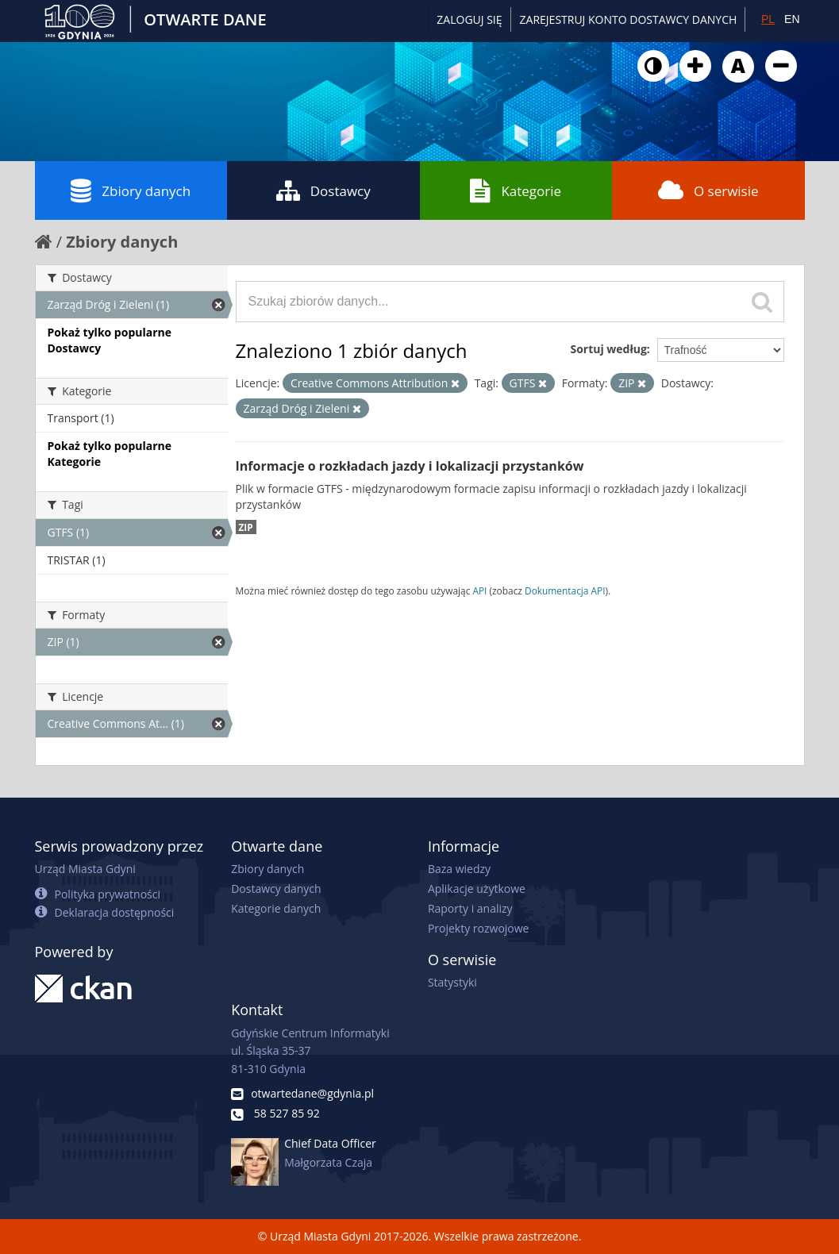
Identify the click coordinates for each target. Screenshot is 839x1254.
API (479, 590)
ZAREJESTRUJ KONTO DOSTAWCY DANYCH (628, 19)
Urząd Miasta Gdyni (85, 868)
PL (768, 19)
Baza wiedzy (459, 868)
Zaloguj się (469, 19)
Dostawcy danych (276, 888)
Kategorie (515, 190)
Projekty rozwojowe (478, 928)
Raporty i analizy (470, 908)
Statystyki (452, 982)
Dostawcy (323, 190)
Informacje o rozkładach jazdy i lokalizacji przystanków (410, 466)
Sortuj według (608, 348)
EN (791, 19)
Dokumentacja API (565, 590)
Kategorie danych (276, 908)
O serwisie (708, 190)
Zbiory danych (131, 190)
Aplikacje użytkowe (476, 888)
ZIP (246, 527)
